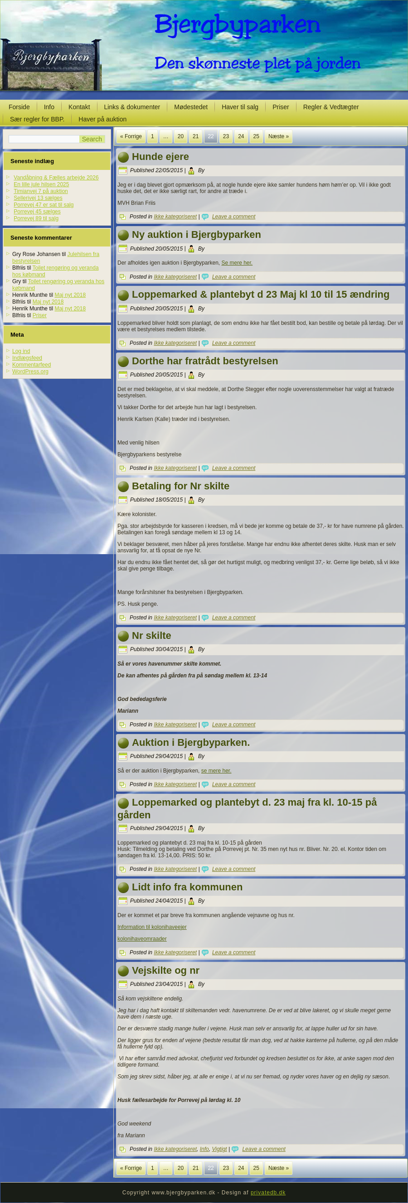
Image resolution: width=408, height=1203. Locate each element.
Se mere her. (237, 263)
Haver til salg (240, 107)
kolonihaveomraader (142, 939)
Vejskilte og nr (165, 970)
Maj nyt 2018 (70, 295)
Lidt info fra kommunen (187, 887)
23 (226, 136)
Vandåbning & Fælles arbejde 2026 (56, 177)
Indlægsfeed (27, 358)
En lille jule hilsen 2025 (41, 184)
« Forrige (131, 136)
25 (256, 136)
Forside (19, 107)
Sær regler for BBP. (37, 119)
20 (181, 136)
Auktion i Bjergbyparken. (191, 742)
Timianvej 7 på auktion (41, 191)
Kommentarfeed (31, 365)
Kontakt (79, 107)
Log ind (21, 351)
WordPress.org (30, 371)
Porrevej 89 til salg (36, 218)
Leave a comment (233, 216)
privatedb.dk (268, 1192)
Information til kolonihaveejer (152, 927)
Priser (280, 107)
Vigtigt (219, 1149)
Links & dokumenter (132, 107)
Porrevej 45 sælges (37, 211)
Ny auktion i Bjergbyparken (196, 234)
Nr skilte (151, 635)
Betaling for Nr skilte (180, 486)
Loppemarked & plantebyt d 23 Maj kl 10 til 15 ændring (260, 294)
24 (241, 136)
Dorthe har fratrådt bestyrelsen (205, 361)
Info (49, 107)
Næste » (278, 136)
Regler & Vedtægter (331, 107)
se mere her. (216, 771)
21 (196, 136)
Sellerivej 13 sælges (38, 198)
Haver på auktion (102, 119)
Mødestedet (191, 107)
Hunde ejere (160, 156)
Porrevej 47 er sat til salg (43, 205)
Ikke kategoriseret (175, 216)
